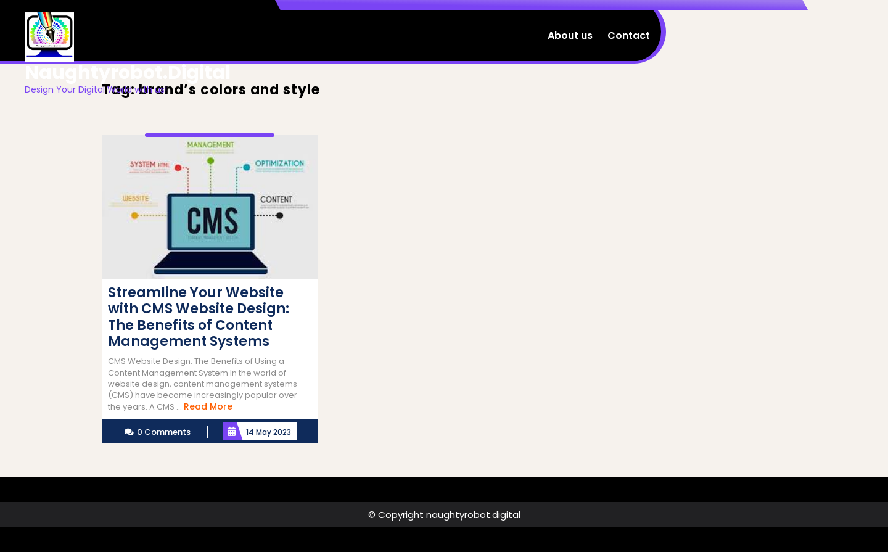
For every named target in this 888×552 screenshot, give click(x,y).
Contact (628, 35)
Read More (208, 406)
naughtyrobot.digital (128, 73)
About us (570, 35)
